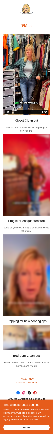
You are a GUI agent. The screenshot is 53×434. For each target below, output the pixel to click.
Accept (26, 427)
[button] (6, 9)
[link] (26, 9)
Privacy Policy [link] (26, 379)
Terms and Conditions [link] (26, 382)
